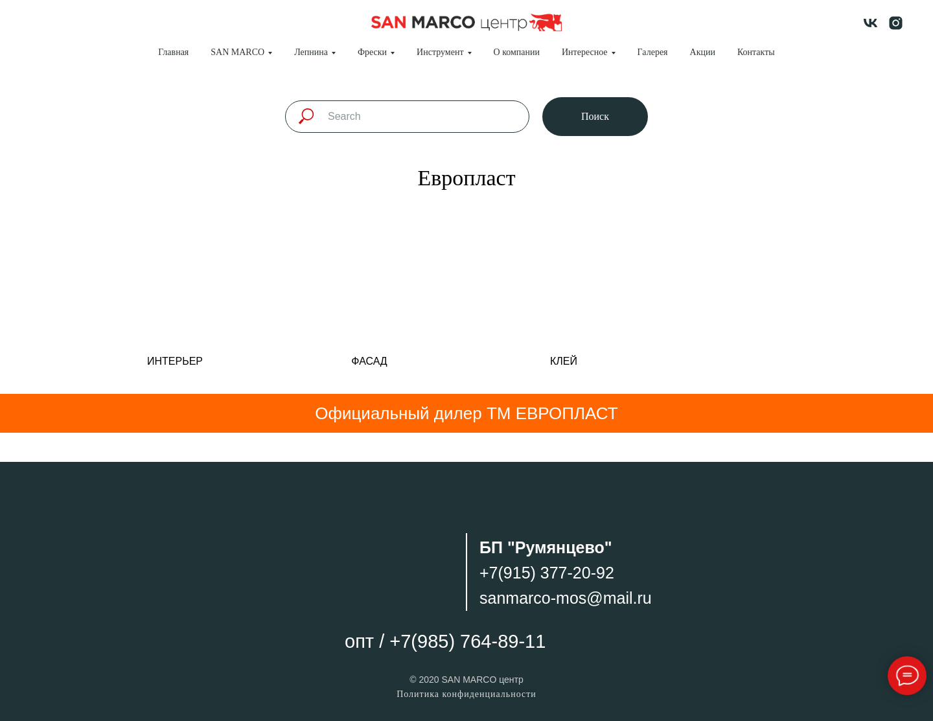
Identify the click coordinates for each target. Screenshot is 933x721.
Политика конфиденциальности (466, 694)
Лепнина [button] (311, 52)
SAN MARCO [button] (237, 52)
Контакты (756, 52)
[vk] (870, 23)
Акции (702, 52)
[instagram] (896, 23)
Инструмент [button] (440, 52)
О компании (517, 52)
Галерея (653, 52)
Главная (173, 52)
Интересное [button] (585, 52)
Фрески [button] (372, 52)
